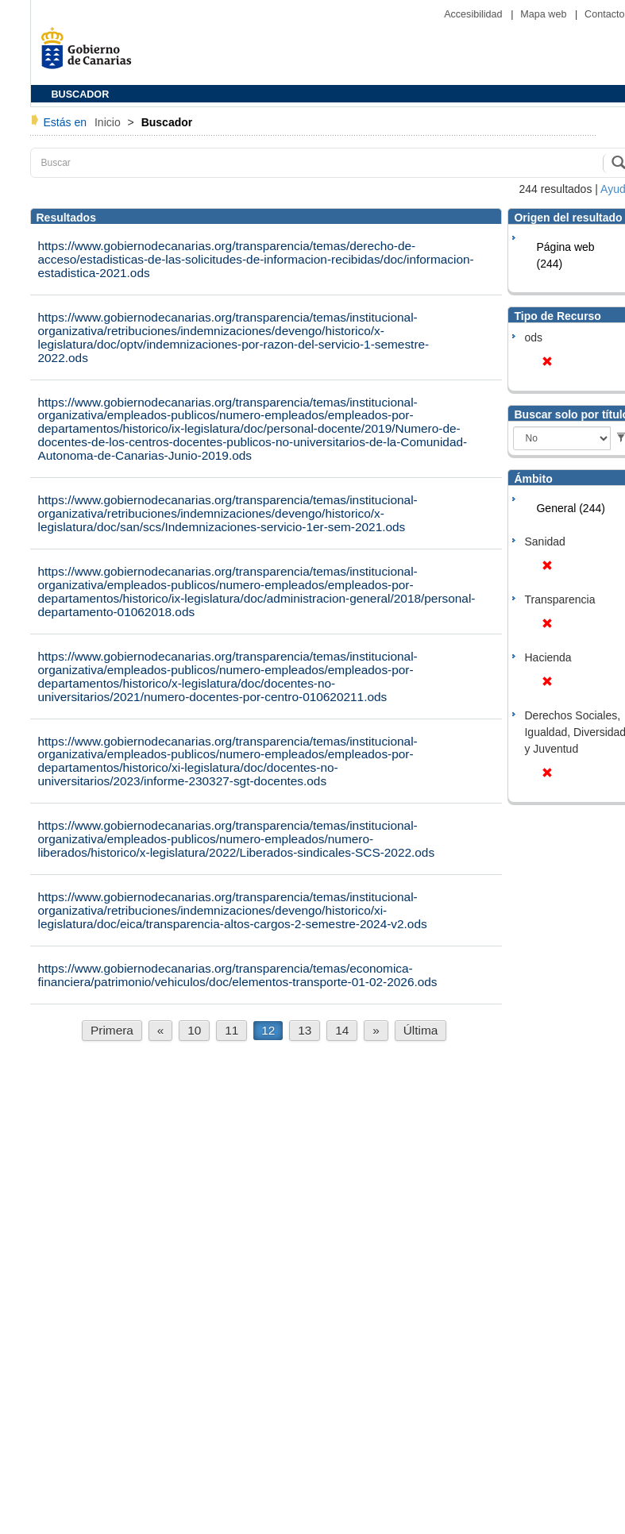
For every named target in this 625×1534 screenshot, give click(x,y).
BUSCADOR (81, 94)
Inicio (109, 122)
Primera (112, 1030)
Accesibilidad (474, 14)
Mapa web (544, 14)
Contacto (604, 14)
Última (420, 1030)
